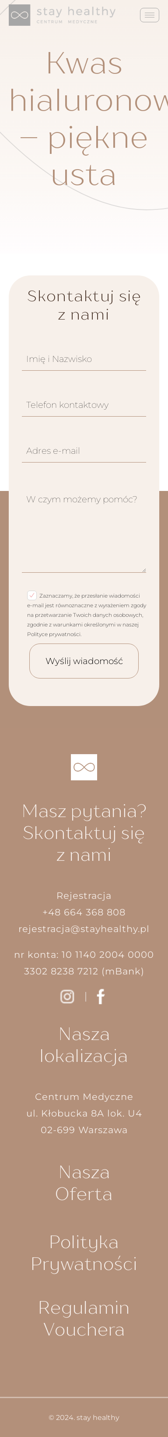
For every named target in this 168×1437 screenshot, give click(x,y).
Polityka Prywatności (84, 1252)
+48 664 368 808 (84, 912)
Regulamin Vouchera (84, 1318)
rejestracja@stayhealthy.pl (84, 928)
